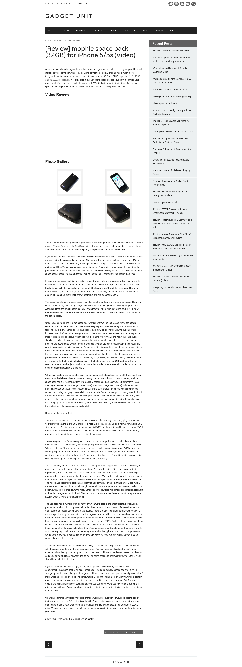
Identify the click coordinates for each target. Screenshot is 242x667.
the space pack (79, 76)
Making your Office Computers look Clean (173, 131)
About (72, 3)
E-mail (188, 4)
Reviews (65, 30)
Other (172, 30)
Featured (81, 30)
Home (64, 3)
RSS (182, 4)
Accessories (111, 632)
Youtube (176, 4)
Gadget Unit (69, 15)
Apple (113, 30)
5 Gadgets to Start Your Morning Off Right (173, 96)
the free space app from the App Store (99, 465)
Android (98, 30)
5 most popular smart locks (165, 202)
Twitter (170, 4)
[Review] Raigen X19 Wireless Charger (171, 50)
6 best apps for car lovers (165, 103)
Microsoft (129, 30)
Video (159, 30)
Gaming (145, 30)
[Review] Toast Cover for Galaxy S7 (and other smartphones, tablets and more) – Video (172, 223)
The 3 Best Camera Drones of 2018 (170, 89)
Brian (78, 40)
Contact (82, 3)
